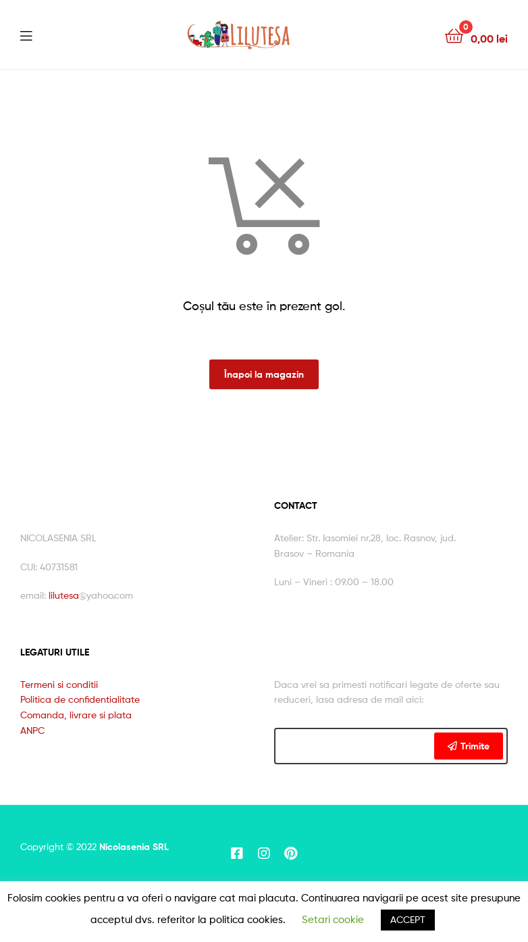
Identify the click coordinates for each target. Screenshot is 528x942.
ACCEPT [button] (407, 919)
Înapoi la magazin (264, 374)
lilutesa (64, 595)
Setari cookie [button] (333, 920)
